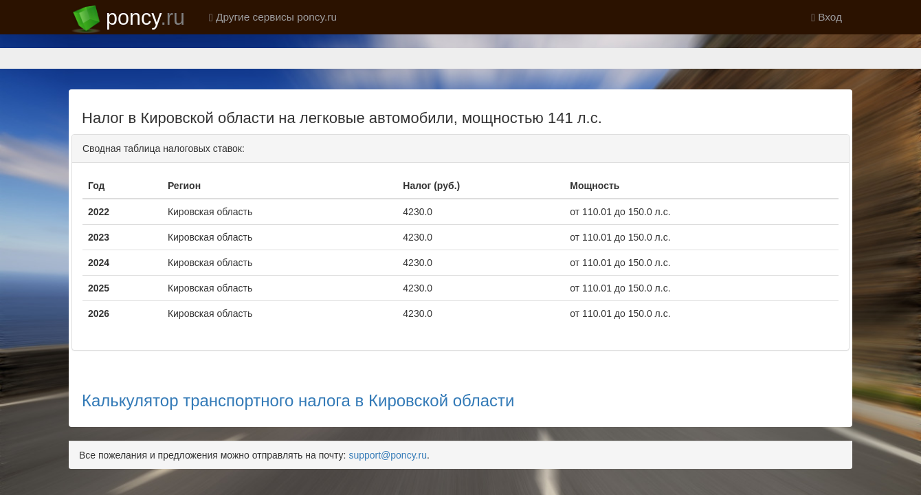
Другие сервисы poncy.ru (273, 17)
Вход (826, 17)
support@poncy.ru (387, 407)
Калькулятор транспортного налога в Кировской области (298, 352)
